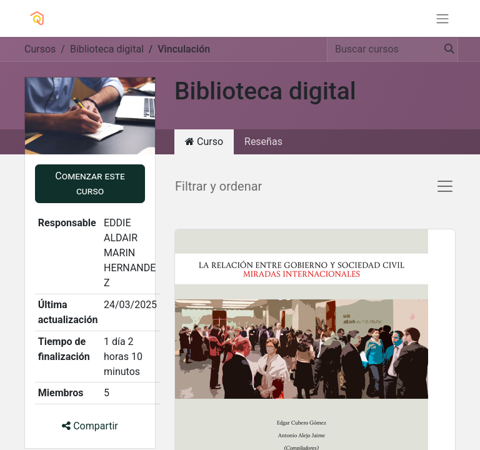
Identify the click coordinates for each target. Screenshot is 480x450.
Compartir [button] (90, 426)
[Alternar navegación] (442, 18)
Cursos (40, 49)
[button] (90, 183)
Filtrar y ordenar (218, 186)
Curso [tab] (204, 142)
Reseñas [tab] (263, 142)
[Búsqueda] (446, 49)
